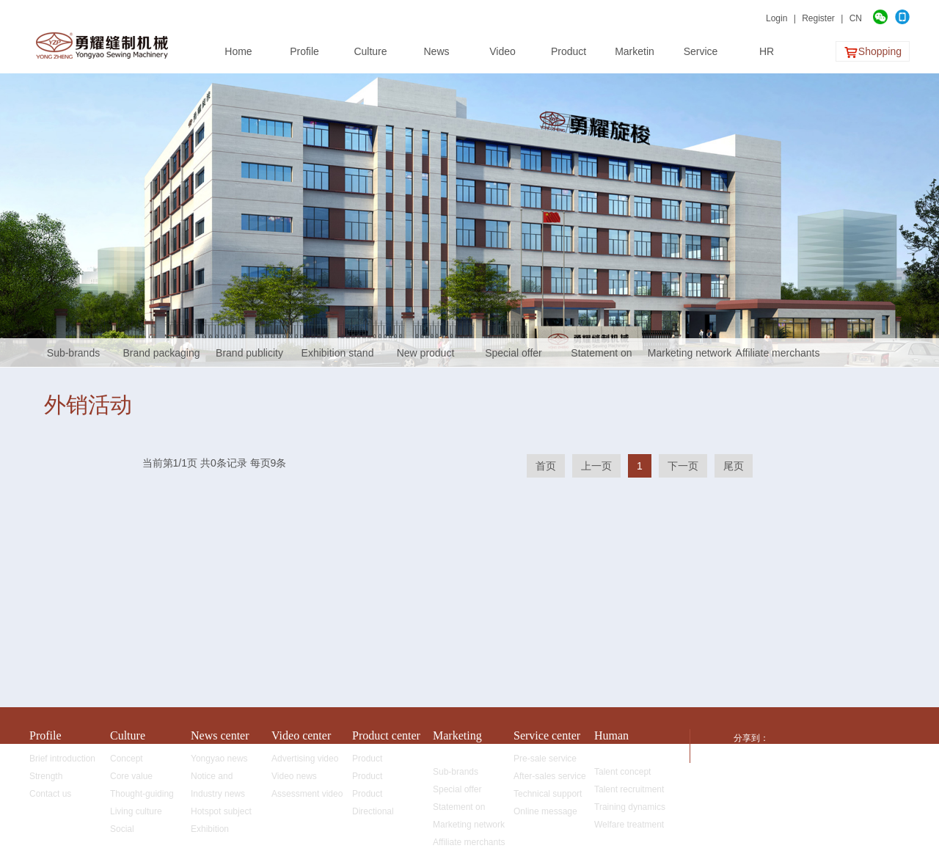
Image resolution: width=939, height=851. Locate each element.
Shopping (873, 52)
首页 (546, 466)
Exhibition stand (338, 353)
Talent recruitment (629, 789)
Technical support (548, 794)
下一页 (683, 466)
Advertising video (304, 758)
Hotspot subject (221, 811)
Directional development (377, 813)
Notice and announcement (220, 778)
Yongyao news (219, 758)
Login (776, 18)
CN (856, 18)
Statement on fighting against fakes (601, 357)
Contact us (50, 794)
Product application (373, 778)
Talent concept (622, 772)
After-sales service (550, 776)
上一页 (596, 466)
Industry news (218, 794)
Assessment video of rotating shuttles (307, 796)
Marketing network (689, 353)
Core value (131, 776)
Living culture (136, 811)
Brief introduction (62, 758)
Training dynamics (629, 807)
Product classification (377, 760)
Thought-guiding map (142, 796)
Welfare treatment (629, 824)
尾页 (733, 466)
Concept (126, 758)
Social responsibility (135, 831)
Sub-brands (73, 353)
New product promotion (426, 357)
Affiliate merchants (778, 353)
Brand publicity (249, 353)
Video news (294, 776)
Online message (545, 811)
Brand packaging (161, 353)
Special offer (513, 353)
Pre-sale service (545, 758)
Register (818, 18)
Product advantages (375, 796)
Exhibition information (212, 831)
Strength (45, 776)
